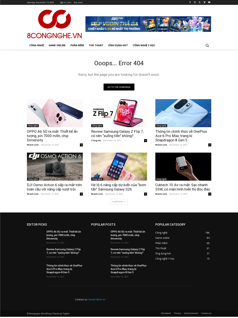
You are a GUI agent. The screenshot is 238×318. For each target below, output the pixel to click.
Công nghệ (33, 127)
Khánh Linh (33, 146)
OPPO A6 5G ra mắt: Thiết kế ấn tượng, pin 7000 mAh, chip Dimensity (52, 137)
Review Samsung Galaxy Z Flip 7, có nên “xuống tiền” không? (117, 135)
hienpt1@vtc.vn (96, 300)
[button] (207, 45)
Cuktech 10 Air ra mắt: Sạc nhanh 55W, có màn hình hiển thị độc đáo (182, 188)
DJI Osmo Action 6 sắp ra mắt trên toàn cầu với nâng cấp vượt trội (54, 188)
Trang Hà (96, 141)
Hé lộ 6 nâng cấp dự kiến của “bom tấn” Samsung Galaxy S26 (118, 188)
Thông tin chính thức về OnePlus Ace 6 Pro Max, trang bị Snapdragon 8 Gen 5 (181, 137)
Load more (119, 202)
